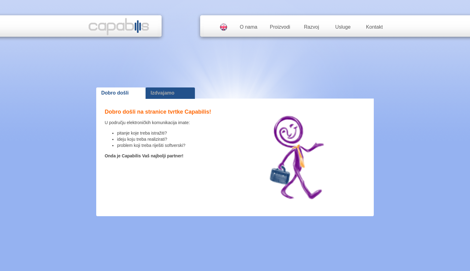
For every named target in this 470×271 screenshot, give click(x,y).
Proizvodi (280, 27)
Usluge (343, 27)
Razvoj (311, 27)
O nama (249, 27)
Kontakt (374, 27)
